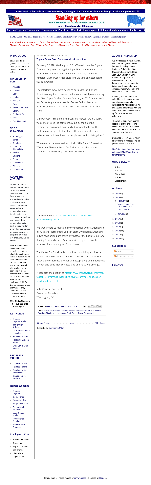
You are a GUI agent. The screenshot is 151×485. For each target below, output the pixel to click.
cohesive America (68, 310)
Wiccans (16, 166)
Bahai (15, 140)
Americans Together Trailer (20, 320)
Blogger (102, 478)
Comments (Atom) (57, 328)
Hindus (16, 97)
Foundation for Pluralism (19, 408)
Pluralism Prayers (20, 336)
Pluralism (41, 313)
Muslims (16, 156)
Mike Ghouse (104, 37)
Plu (112, 37)
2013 (117, 227)
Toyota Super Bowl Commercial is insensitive (61, 59)
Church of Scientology (18, 147)
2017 (117, 219)
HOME (13, 37)
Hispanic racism (20, 363)
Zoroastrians (18, 169)
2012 (117, 231)
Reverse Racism (20, 367)
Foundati (45, 37)
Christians (17, 90)
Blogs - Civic (18, 397)
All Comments (121, 256)
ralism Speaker (120, 37)
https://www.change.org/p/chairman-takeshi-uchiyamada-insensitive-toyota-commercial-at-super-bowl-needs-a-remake (70, 277)
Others (16, 111)
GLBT (15, 94)
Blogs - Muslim (19, 400)
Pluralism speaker (53, 313)
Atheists (16, 87)
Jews (15, 104)
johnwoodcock (80, 478)
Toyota (74, 313)
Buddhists (17, 143)
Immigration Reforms (18, 326)
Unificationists (19, 162)
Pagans (16, 159)
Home (71, 323)
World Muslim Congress (88, 37)
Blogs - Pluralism (20, 404)
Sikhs (15, 118)
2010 (117, 238)
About (19, 37)
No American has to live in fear (21, 332)
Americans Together (32, 37)
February (122, 201)
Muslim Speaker (94, 310)
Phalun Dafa (18, 114)
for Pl (53, 37)
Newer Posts (43, 323)
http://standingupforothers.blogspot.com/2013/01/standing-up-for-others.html (126, 152)
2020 (117, 193)
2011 (117, 234)
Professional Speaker (18, 420)
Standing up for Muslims (19, 377)
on (49, 37)
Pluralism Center (70, 37)
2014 (117, 223)
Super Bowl (66, 313)
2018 (117, 197)
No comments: (74, 306)
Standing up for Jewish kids (19, 371)
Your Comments (20, 121)
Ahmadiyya (18, 136)
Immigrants (18, 100)
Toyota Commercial (85, 313)
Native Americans (20, 107)
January (121, 214)
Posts (117, 251)
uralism (59, 37)
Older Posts (100, 323)
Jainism (16, 152)
